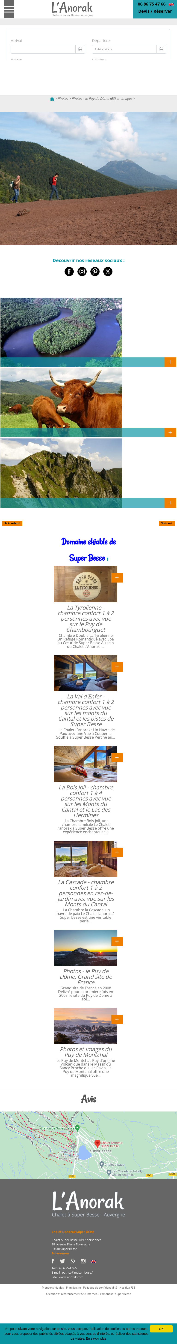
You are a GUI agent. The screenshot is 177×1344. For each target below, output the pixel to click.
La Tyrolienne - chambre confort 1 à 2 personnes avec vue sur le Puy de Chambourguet (85, 618)
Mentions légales (53, 1288)
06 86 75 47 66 (151, 4)
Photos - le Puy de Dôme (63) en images (102, 98)
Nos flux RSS (127, 1288)
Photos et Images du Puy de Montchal (86, 1051)
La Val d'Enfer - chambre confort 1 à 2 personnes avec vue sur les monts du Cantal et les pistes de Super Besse (85, 710)
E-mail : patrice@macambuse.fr (73, 1272)
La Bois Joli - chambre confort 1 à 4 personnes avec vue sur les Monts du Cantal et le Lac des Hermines (86, 801)
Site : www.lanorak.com (67, 1277)
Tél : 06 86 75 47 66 (64, 1268)
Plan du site (73, 1288)
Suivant (167, 523)
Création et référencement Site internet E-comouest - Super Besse (88, 1294)
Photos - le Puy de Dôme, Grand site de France (85, 976)
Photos (63, 98)
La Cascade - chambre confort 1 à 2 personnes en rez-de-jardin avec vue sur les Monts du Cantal (86, 893)
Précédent (12, 523)
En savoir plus (96, 1338)
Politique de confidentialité (100, 1288)
